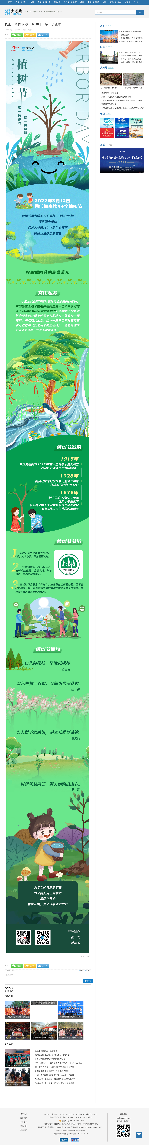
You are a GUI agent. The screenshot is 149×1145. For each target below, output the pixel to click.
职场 (97, 2)
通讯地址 (23, 1126)
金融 (89, 2)
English (137, 2)
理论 (25, 2)
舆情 (40, 2)
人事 (104, 2)
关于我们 (23, 1114)
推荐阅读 (9, 988)
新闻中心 (36, 12)
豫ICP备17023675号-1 (83, 1117)
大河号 (127, 2)
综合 (119, 2)
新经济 (66, 2)
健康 (82, 2)
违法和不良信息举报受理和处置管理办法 (70, 1130)
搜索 (140, 12)
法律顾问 (23, 1130)
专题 (32, 2)
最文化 (48, 2)
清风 (112, 2)
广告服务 (23, 1122)
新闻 (10, 2)
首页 (27, 12)
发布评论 (88, 981)
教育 (75, 2)
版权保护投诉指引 (123, 1121)
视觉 (17, 2)
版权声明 (23, 1118)
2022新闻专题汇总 (51, 12)
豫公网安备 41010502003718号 (72, 1121)
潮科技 (57, 2)
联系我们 (123, 1114)
